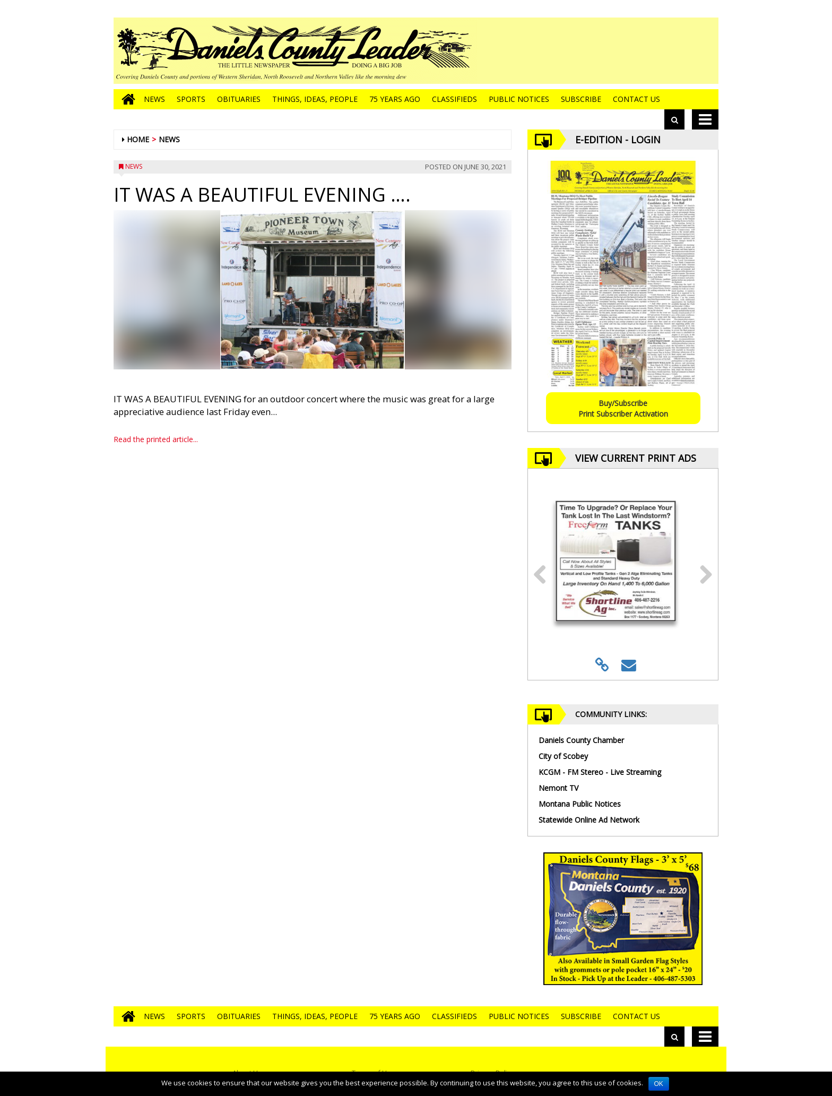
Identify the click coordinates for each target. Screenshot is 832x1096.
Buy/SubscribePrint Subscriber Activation (623, 408)
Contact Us (636, 99)
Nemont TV (558, 788)
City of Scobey (563, 756)
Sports (191, 99)
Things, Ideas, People (315, 99)
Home (138, 139)
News (154, 99)
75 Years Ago (394, 99)
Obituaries (239, 99)
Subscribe (581, 99)
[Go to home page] (126, 99)
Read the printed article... (156, 439)
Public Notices (519, 99)
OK (658, 1084)
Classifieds (454, 99)
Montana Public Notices (580, 804)
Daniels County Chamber (581, 740)
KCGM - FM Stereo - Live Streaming (600, 772)
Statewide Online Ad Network (589, 820)
